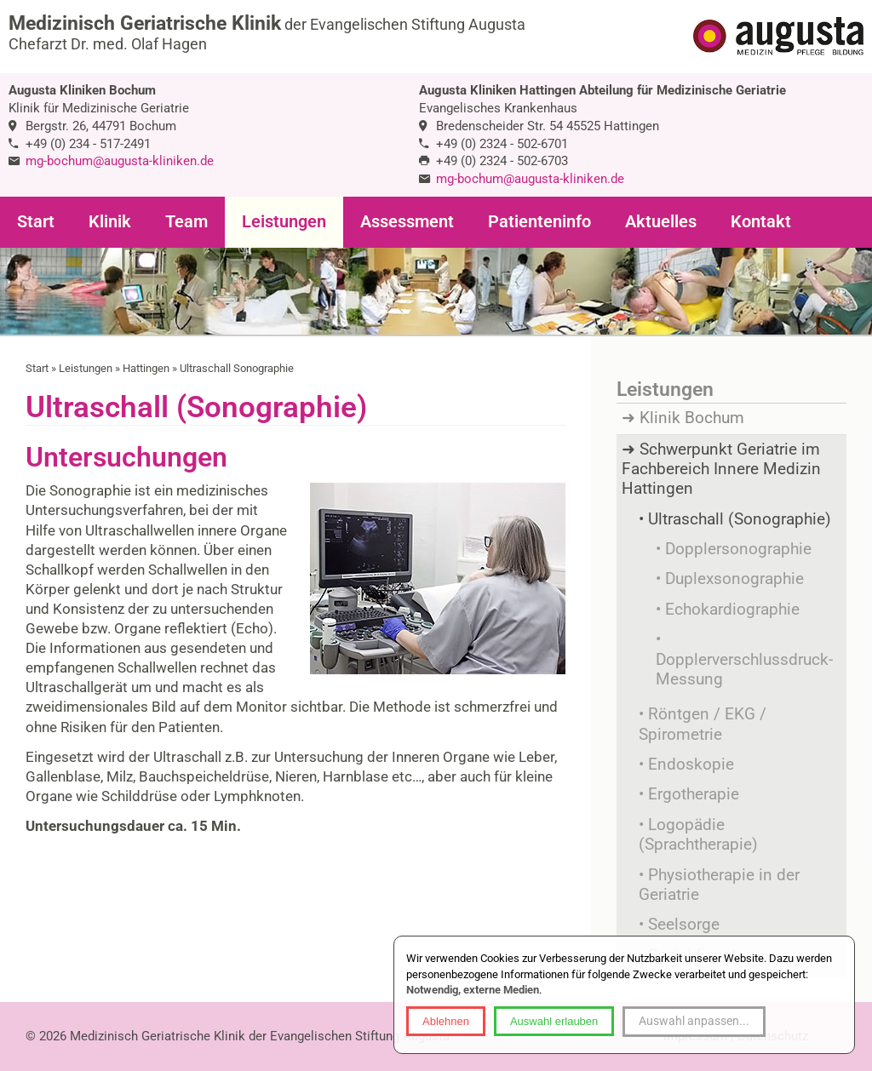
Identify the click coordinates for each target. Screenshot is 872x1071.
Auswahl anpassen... (694, 1021)
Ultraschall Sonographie (237, 368)
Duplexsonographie (734, 579)
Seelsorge (684, 924)
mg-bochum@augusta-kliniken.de (120, 161)
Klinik (110, 222)
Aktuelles (661, 222)
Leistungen (284, 222)
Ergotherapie (693, 794)
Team (186, 222)
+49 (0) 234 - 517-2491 (88, 144)
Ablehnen (445, 1021)
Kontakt (761, 222)
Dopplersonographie (738, 549)
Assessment (407, 222)
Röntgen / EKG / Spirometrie (702, 724)
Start (35, 222)
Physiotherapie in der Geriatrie (719, 885)
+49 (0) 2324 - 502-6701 (502, 144)
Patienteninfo (539, 222)
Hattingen (146, 368)
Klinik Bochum (692, 418)
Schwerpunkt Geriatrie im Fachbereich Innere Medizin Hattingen (721, 469)
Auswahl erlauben (554, 1021)
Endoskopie (691, 764)
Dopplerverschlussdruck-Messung (744, 669)
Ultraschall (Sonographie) (739, 519)
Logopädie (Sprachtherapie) (698, 835)
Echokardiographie (732, 609)
